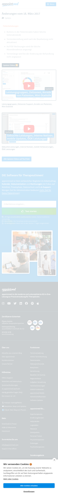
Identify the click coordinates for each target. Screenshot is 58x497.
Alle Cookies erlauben (29, 486)
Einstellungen (28, 491)
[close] (54, 460)
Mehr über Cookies (10, 479)
